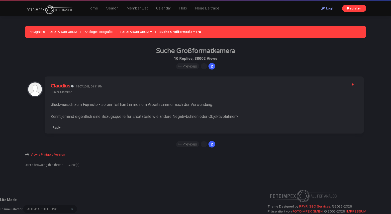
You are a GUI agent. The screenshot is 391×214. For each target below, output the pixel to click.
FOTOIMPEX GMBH (308, 212)
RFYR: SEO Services (314, 207)
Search (112, 8)
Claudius (60, 86)
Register (354, 8)
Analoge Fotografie (98, 32)
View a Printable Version (48, 154)
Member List (137, 8)
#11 (354, 85)
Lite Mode (8, 200)
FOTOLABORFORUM (62, 32)
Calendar (163, 8)
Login (327, 8)
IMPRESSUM (356, 212)
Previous (187, 66)
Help (183, 8)
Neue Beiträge (207, 8)
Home (93, 8)
